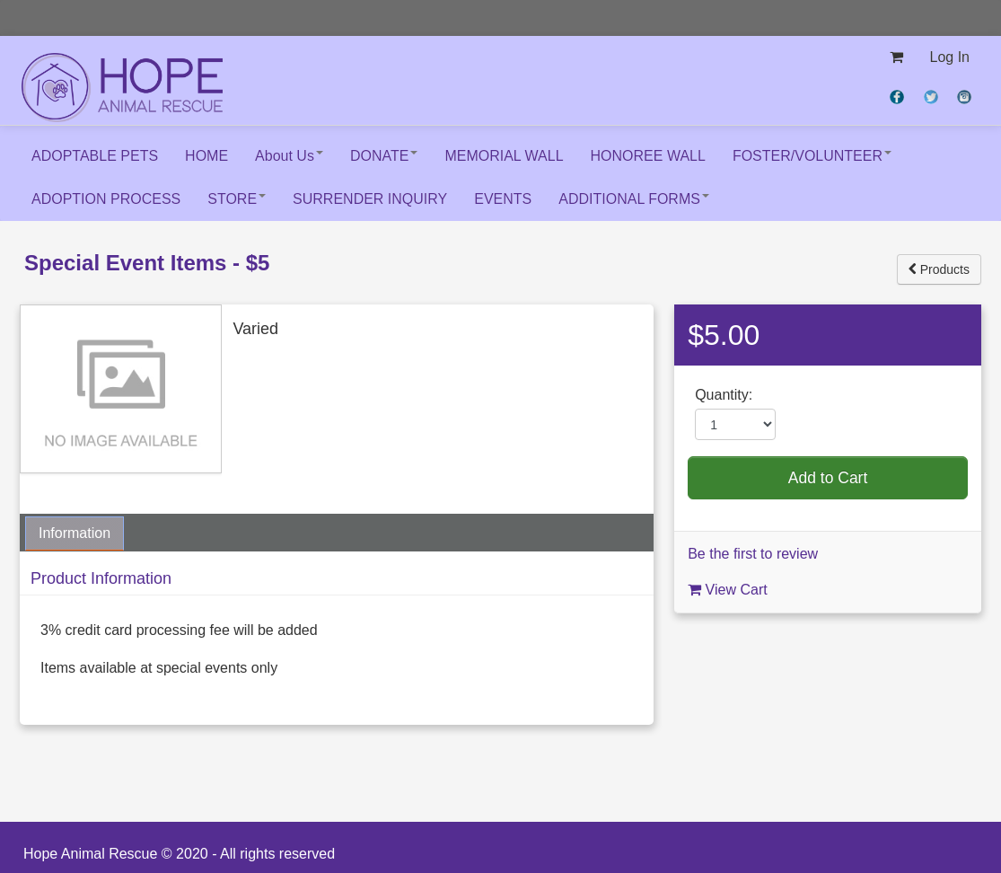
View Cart (728, 589)
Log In (950, 57)
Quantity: (723, 394)
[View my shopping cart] (896, 57)
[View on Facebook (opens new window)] (898, 95)
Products (939, 269)
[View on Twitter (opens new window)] (932, 95)
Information (74, 533)
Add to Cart (828, 478)
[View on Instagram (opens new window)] (966, 95)
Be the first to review (753, 553)
